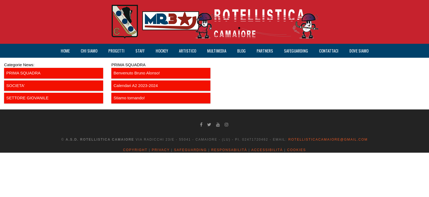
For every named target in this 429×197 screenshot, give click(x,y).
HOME (65, 51)
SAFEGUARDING (296, 51)
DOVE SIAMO (359, 51)
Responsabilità (229, 150)
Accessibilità (267, 150)
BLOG (241, 51)
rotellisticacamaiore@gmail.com (328, 139)
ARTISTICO (187, 51)
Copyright (135, 150)
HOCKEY (162, 51)
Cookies (296, 150)
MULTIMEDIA (216, 51)
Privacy (161, 150)
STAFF (140, 51)
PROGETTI (116, 51)
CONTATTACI (328, 51)
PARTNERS (265, 51)
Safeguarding (190, 150)
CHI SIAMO (89, 51)
